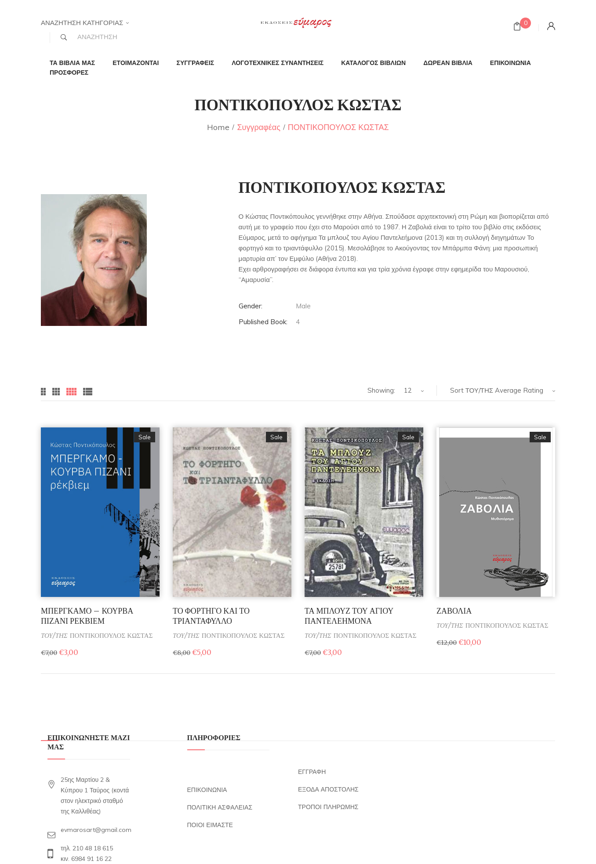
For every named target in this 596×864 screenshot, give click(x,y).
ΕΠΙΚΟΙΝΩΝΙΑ (207, 790)
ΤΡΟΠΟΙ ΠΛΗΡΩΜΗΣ (328, 807)
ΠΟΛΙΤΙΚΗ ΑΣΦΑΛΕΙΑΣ (220, 807)
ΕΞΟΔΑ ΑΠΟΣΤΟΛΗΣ (328, 789)
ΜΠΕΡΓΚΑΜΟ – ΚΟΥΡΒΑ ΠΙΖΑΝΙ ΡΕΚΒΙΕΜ (87, 616)
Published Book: (263, 322)
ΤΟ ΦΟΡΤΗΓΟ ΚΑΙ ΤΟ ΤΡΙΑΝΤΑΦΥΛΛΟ (211, 616)
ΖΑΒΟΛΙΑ (454, 611)
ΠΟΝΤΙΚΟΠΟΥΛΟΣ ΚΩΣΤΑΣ (111, 635)
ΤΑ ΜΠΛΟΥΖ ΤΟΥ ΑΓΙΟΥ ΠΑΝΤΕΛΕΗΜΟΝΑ (349, 616)
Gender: (250, 306)
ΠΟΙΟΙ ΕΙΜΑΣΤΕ (210, 825)
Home (218, 127)
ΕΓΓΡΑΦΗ (312, 772)
